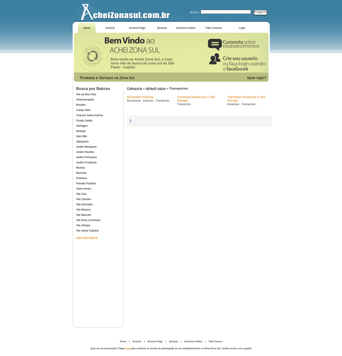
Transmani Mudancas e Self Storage (196, 98)
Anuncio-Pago (155, 341)
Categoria (134, 88)
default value (156, 88)
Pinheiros (81, 178)
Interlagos (82, 125)
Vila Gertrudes (84, 204)
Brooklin (81, 104)
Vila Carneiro (83, 199)
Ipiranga (81, 131)
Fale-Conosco (214, 27)
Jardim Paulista (85, 152)
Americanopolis (85, 99)
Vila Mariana (83, 209)
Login (242, 27)
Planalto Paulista (86, 183)
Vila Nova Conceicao (88, 220)
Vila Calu (81, 193)
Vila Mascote (83, 214)
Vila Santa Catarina (87, 230)
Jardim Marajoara (86, 146)
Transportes (163, 100)
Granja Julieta (84, 120)
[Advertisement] (98, 280)
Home (86, 27)
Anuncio (137, 341)
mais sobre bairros (87, 237)
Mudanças (233, 104)
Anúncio (110, 27)
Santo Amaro (83, 188)
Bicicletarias (134, 100)
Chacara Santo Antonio (89, 115)
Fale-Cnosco (215, 341)
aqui (128, 348)
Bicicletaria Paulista (140, 97)
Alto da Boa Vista (86, 94)
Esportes (148, 100)
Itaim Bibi (81, 136)
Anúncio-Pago (137, 27)
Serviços (162, 27)
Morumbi (81, 173)
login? (261, 78)
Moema (80, 167)
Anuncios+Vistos (185, 27)
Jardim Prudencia (86, 162)
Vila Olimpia (83, 225)
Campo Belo (83, 110)
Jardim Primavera (86, 157)
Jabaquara (82, 141)
